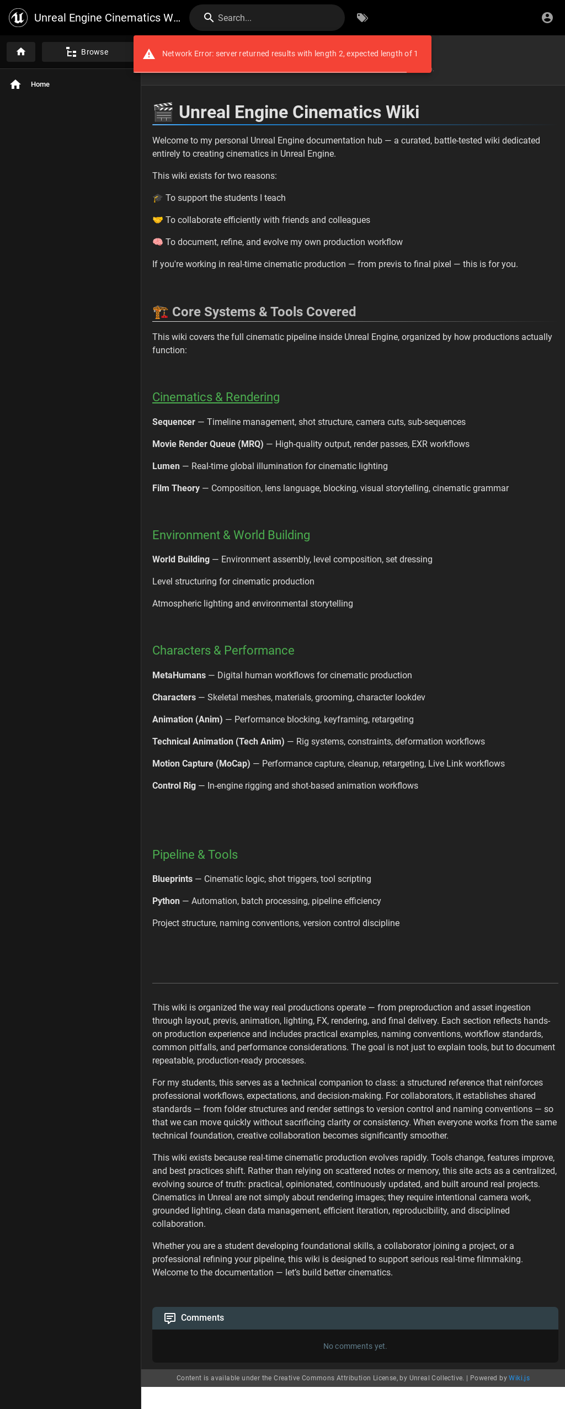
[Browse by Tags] (362, 17)
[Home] (21, 52)
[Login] (547, 17)
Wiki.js (519, 1378)
